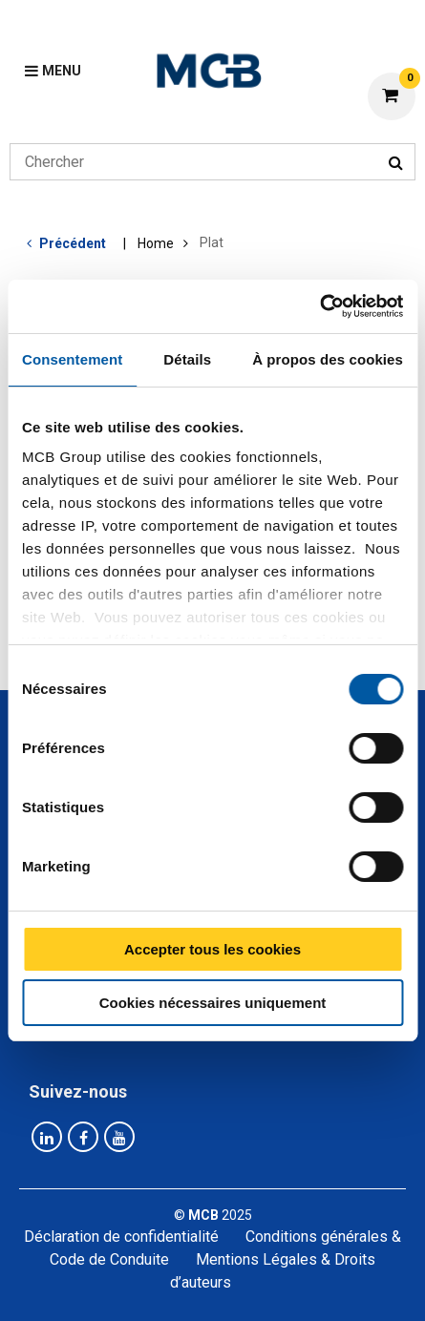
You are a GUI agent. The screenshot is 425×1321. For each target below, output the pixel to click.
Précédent (72, 243)
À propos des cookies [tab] (327, 359)
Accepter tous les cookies (212, 949)
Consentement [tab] (72, 359)
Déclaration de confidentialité (121, 1236)
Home (156, 243)
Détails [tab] (187, 359)
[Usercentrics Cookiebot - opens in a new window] (319, 306)
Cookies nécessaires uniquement (213, 1003)
